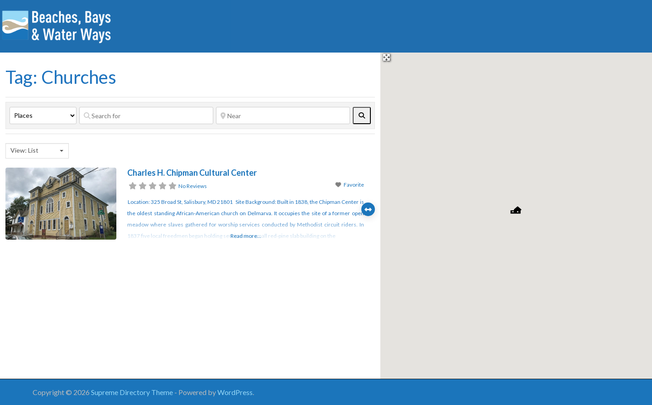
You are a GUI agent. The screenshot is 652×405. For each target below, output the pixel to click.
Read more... (245, 235)
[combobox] (37, 151)
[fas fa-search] (362, 115)
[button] (516, 210)
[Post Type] (43, 115)
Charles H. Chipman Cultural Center (192, 173)
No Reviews (192, 186)
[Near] (283, 115)
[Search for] (146, 115)
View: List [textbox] (24, 150)
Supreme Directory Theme (132, 392)
